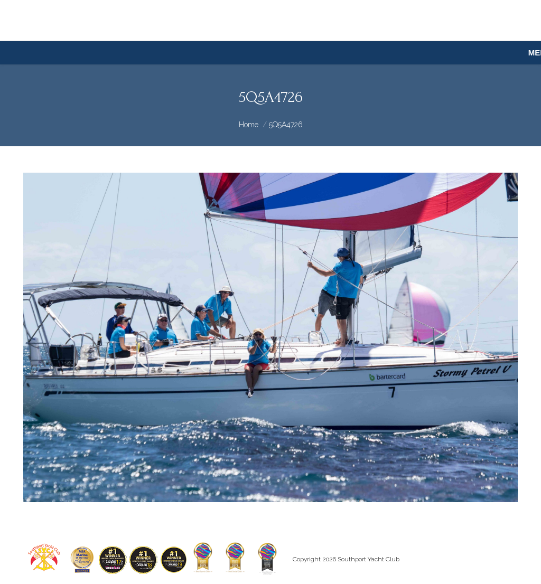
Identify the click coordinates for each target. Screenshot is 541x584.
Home (248, 124)
